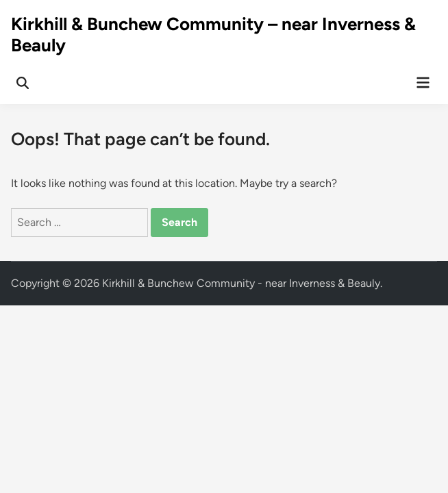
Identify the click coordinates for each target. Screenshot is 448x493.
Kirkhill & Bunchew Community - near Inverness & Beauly (241, 283)
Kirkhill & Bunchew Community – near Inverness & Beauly (213, 34)
